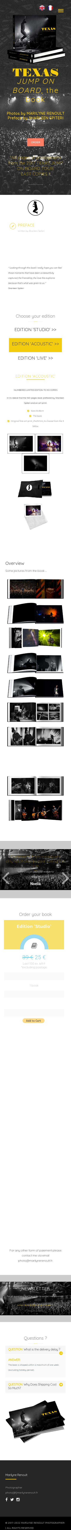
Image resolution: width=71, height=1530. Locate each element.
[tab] (35, 331)
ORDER (35, 142)
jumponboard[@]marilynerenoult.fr (35, 1305)
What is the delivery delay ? (34, 1349)
